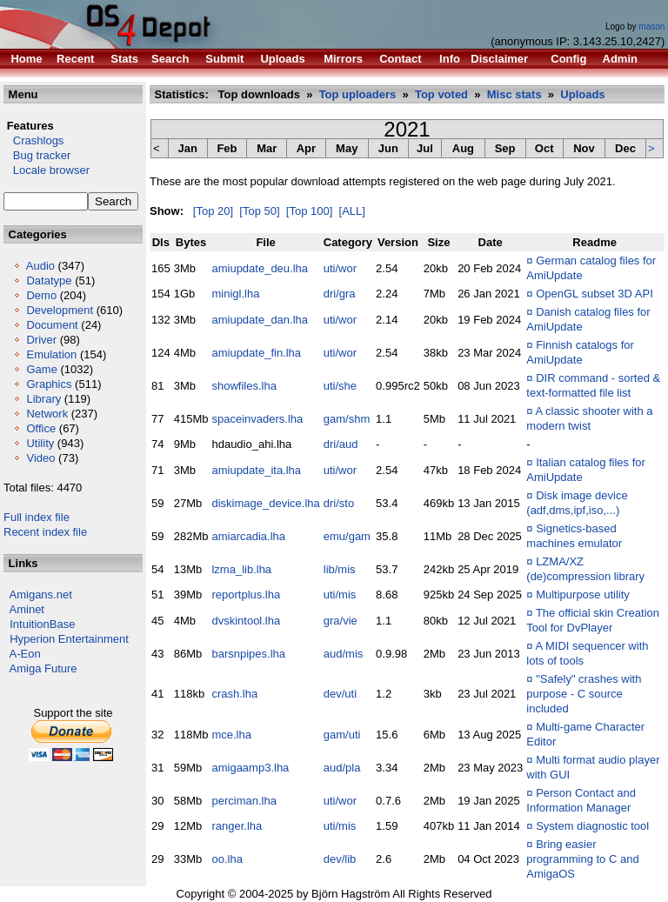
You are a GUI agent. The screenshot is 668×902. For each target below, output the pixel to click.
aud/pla (342, 767)
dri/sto (339, 503)
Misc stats (514, 94)
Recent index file (45, 531)
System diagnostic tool (592, 825)
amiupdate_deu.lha (259, 268)
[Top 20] (213, 210)
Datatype (48, 280)
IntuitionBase (42, 624)
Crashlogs (33, 140)
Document (51, 324)
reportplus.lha (245, 594)
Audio (40, 265)
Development (59, 310)
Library (43, 398)
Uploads (582, 94)
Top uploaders (358, 94)
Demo (41, 295)
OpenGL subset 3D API (594, 293)
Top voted (441, 94)
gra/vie (340, 620)
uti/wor (340, 268)
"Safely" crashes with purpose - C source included (583, 693)
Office (41, 428)
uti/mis (340, 594)
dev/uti (340, 693)
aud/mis (344, 653)
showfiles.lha (243, 385)
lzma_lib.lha (241, 569)
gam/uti (342, 734)
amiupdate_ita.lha (256, 470)
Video (40, 457)
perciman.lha (243, 800)
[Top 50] (259, 210)
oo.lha (226, 858)
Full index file (36, 517)
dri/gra (340, 293)
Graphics (48, 384)
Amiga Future (43, 668)
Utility (40, 443)
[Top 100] (309, 210)
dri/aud (341, 444)
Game (41, 369)
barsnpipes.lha (248, 653)
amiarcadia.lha (248, 536)
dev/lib (340, 858)
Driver (41, 339)
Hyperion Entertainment (69, 638)
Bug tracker (36, 155)
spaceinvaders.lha (257, 418)
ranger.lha (236, 825)
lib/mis (340, 569)
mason (651, 26)
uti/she (340, 385)
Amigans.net (41, 594)
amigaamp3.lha (250, 767)
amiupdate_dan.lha (259, 319)
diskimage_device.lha (265, 503)
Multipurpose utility (583, 594)
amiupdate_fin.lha (256, 352)
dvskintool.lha (245, 620)
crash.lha (234, 693)
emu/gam (347, 536)
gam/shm (347, 418)
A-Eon (25, 653)
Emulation (51, 354)
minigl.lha (235, 293)
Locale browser (46, 170)
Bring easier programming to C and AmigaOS (582, 859)
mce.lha (231, 734)
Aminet (27, 609)
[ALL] (352, 210)
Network (47, 413)
